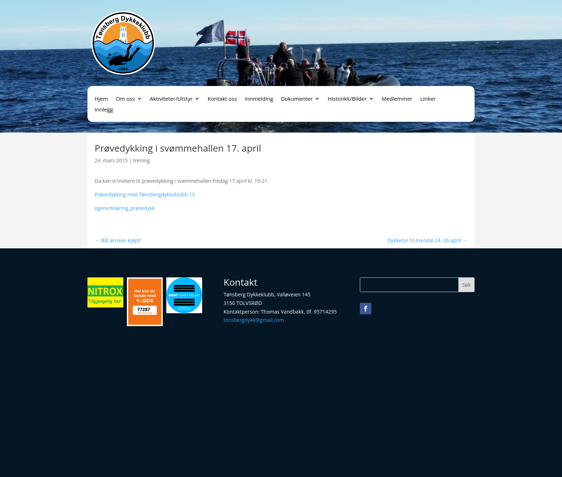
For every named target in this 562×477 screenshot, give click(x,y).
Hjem (101, 99)
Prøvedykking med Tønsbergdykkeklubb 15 (145, 194)
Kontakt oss (222, 99)
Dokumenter (297, 99)
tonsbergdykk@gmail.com (254, 319)
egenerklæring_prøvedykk (125, 208)
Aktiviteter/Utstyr (171, 99)
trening (141, 160)
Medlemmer (397, 99)
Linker (427, 99)
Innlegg (104, 110)
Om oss (125, 99)
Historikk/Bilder (347, 99)
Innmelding (259, 99)
